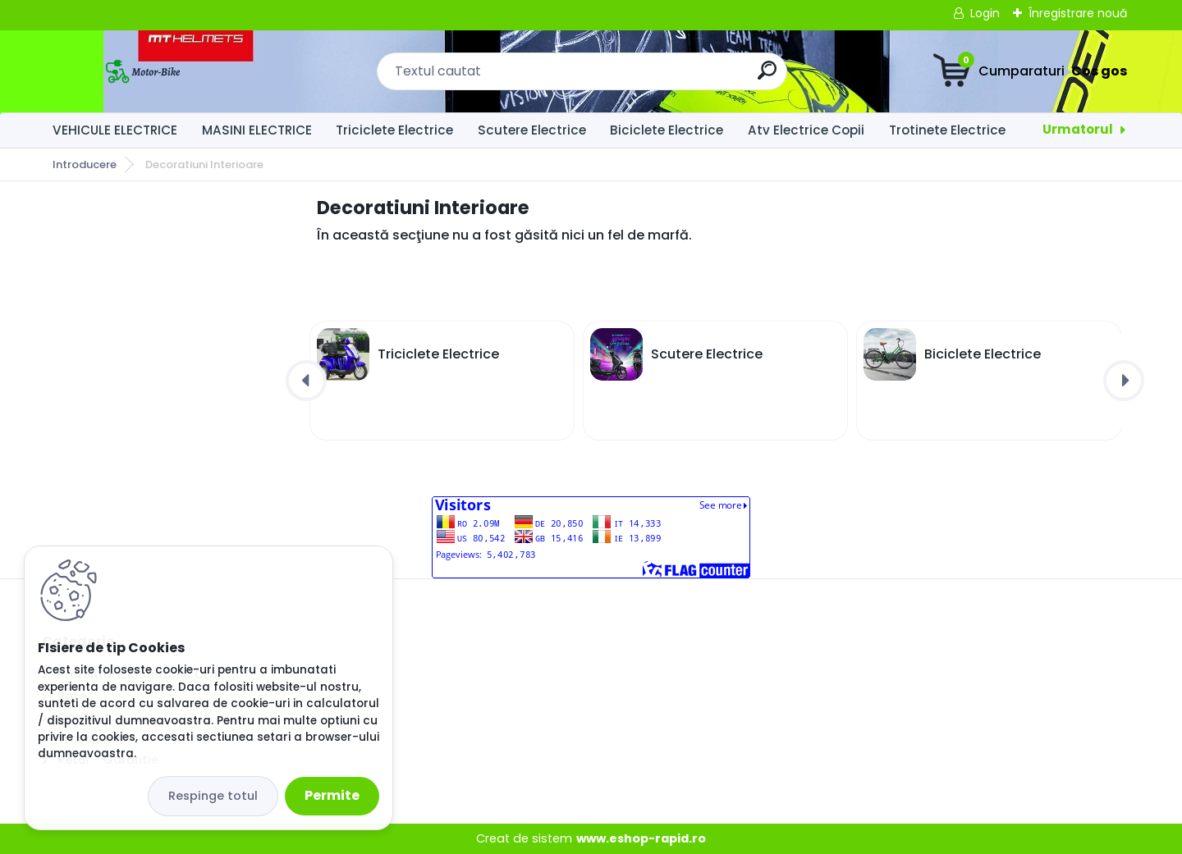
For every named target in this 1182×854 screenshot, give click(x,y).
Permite (332, 795)
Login (985, 13)
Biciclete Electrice (666, 130)
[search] (767, 77)
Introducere (85, 164)
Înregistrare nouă (1078, 13)
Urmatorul (1077, 129)
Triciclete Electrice (394, 130)
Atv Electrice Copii (806, 130)
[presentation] (306, 380)
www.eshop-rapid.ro (641, 838)
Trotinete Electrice (947, 130)
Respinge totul (213, 796)
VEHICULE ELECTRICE (115, 130)
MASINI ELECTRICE (257, 130)
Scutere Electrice (532, 130)
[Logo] (142, 71)
